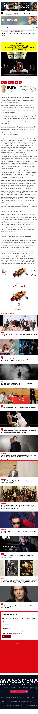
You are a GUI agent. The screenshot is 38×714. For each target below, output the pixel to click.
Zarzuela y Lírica (3, 453)
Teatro (2, 357)
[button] (32, 13)
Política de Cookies (33, 705)
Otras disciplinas (3, 479)
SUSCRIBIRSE (6, 636)
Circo (27, 687)
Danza (23, 687)
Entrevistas (7, 687)
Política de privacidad (17, 633)
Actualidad (2, 332)
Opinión (35, 689)
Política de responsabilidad (12, 705)
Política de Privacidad (24, 705)
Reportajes (13, 687)
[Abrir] (2, 13)
